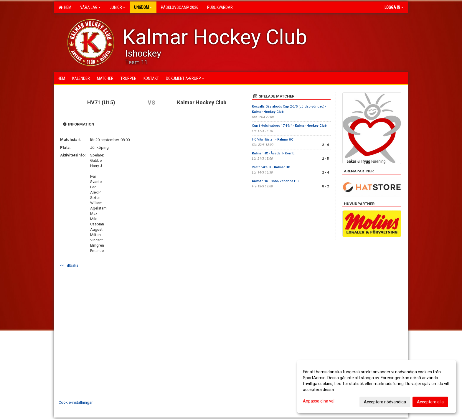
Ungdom (143, 7)
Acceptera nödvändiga (385, 402)
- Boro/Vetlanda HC (275, 181)
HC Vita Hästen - (272, 139)
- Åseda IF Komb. (273, 153)
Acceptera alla (430, 402)
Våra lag (90, 7)
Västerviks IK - (271, 167)
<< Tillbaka (69, 265)
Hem (65, 7)
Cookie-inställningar (76, 402)
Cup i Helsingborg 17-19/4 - (289, 126)
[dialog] (376, 386)
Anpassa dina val (318, 401)
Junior (117, 7)
